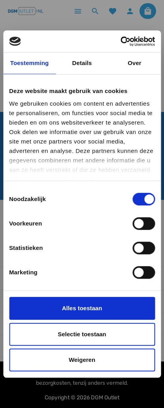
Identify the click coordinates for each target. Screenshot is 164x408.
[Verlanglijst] (113, 11)
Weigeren (82, 359)
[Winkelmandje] (147, 11)
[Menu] (78, 11)
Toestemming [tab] (29, 63)
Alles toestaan (82, 308)
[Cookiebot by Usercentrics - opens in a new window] (120, 41)
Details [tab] (82, 63)
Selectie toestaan (82, 334)
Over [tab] (134, 63)
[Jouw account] (130, 11)
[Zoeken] (95, 11)
